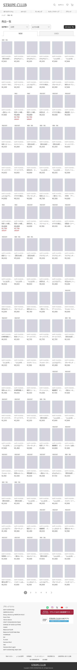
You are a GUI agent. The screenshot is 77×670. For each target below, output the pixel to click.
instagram (52, 607)
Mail (67, 607)
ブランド (68, 11)
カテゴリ (23, 11)
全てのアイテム (8, 11)
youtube (62, 607)
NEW (20, 33)
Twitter (57, 607)
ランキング (38, 11)
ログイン (61, 5)
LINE (47, 607)
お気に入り (67, 5)
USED (56, 33)
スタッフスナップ (53, 11)
